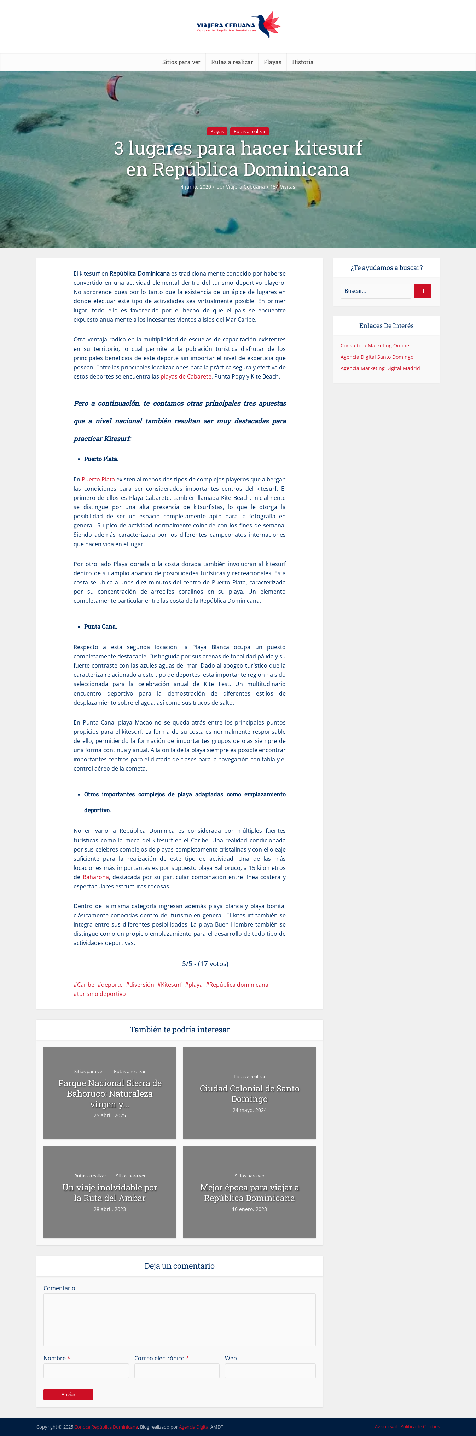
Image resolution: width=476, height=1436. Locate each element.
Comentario (59, 1288)
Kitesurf (171, 984)
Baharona (96, 877)
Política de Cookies (420, 1426)
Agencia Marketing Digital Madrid (380, 368)
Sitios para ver (181, 61)
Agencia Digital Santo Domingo (377, 356)
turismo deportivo (101, 994)
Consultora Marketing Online (375, 345)
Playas (272, 61)
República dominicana (238, 984)
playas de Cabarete (186, 376)
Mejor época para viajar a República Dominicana (249, 1192)
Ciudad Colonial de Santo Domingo (250, 1093)
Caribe (85, 984)
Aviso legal (386, 1426)
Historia (303, 61)
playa (195, 984)
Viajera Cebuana (245, 187)
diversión (141, 984)
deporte (112, 984)
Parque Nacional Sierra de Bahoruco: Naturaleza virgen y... (110, 1093)
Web (231, 1358)
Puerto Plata (98, 479)
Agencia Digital (194, 1427)
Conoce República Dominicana (106, 1427)
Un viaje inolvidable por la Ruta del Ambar (109, 1192)
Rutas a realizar (232, 61)
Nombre (56, 1358)
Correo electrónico (161, 1358)
